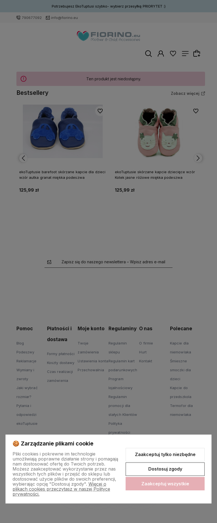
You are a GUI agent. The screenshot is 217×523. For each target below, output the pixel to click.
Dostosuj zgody (165, 469)
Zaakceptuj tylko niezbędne (165, 454)
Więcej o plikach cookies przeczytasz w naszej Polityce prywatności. (61, 489)
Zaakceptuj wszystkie (165, 483)
